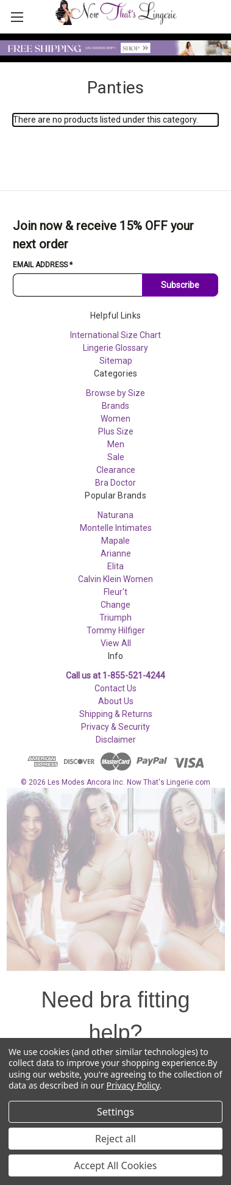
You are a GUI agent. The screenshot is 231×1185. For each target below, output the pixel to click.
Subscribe (180, 285)
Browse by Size (115, 393)
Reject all (115, 1138)
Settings (115, 1111)
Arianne (116, 553)
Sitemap (115, 361)
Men (115, 444)
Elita (115, 566)
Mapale (115, 541)
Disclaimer (116, 739)
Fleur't (115, 592)
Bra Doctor (115, 483)
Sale (115, 457)
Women (115, 418)
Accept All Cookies (115, 1165)
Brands (115, 406)
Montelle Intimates (116, 528)
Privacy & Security (115, 727)
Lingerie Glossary (115, 348)
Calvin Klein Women (115, 579)
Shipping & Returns (115, 714)
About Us (115, 701)
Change (115, 605)
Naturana (115, 515)
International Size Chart (115, 335)
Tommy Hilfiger (116, 630)
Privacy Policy (133, 1085)
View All (116, 643)
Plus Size (115, 431)
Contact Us (115, 688)
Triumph (115, 617)
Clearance (115, 470)
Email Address (43, 265)
